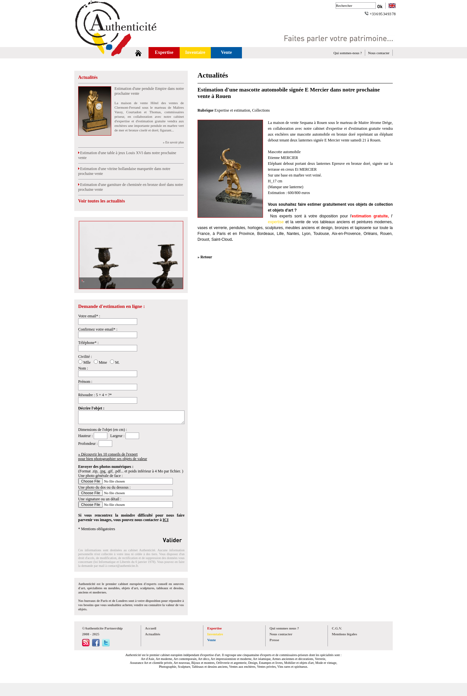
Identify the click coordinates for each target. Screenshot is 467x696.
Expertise (164, 52)
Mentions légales (344, 634)
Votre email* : (89, 316)
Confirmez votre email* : (97, 329)
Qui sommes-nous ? (347, 53)
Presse (274, 640)
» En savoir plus (173, 142)
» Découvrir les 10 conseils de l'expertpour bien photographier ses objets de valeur (112, 456)
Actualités (88, 77)
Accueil (150, 628)
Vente (226, 52)
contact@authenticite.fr (123, 566)
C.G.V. (337, 628)
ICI (166, 520)
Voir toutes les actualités (101, 201)
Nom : (83, 368)
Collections (261, 110)
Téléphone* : (88, 342)
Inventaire (195, 52)
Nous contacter (378, 53)
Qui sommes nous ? (284, 628)
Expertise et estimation (232, 110)
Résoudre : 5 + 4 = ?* (95, 395)
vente (300, 222)
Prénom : (85, 381)
